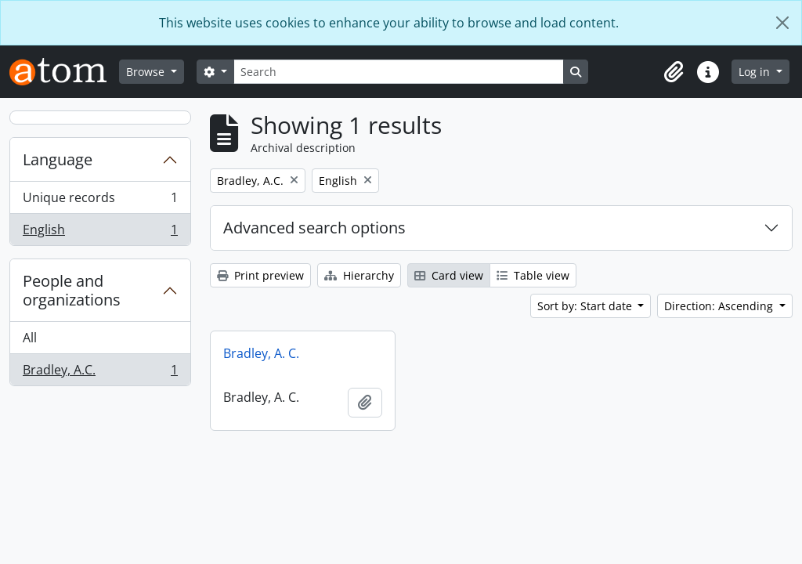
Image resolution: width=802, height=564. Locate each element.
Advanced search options (314, 227)
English (100, 232)
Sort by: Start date (586, 305)
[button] (673, 72)
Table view (533, 275)
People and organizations (72, 290)
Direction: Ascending (720, 305)
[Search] (398, 72)
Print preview (260, 275)
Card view (448, 275)
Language (57, 159)
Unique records (100, 201)
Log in (756, 71)
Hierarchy (359, 275)
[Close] (782, 23)
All (30, 337)
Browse (147, 71)
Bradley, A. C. (261, 353)
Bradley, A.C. (100, 372)
